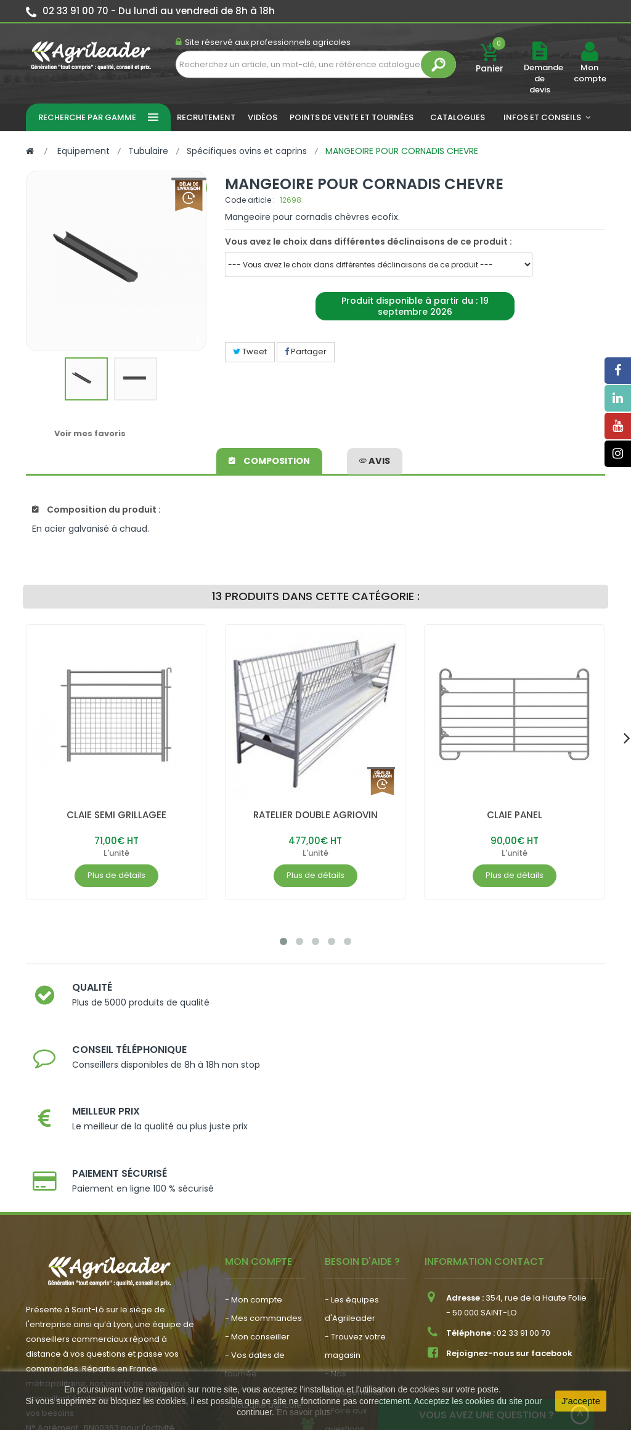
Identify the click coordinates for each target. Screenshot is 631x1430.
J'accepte (580, 1400)
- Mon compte (253, 1163)
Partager (306, 351)
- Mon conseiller (257, 1200)
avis (374, 459)
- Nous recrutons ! (260, 1287)
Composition (270, 459)
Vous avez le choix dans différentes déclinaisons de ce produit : (368, 241)
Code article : (250, 200)
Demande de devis (543, 78)
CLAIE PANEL (514, 815)
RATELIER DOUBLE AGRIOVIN (315, 815)
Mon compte (589, 73)
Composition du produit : (96, 509)
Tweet (250, 351)
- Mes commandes (263, 1181)
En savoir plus (304, 1412)
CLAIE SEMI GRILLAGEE (116, 815)
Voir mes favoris (90, 433)
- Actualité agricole (263, 1268)
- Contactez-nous (361, 1311)
